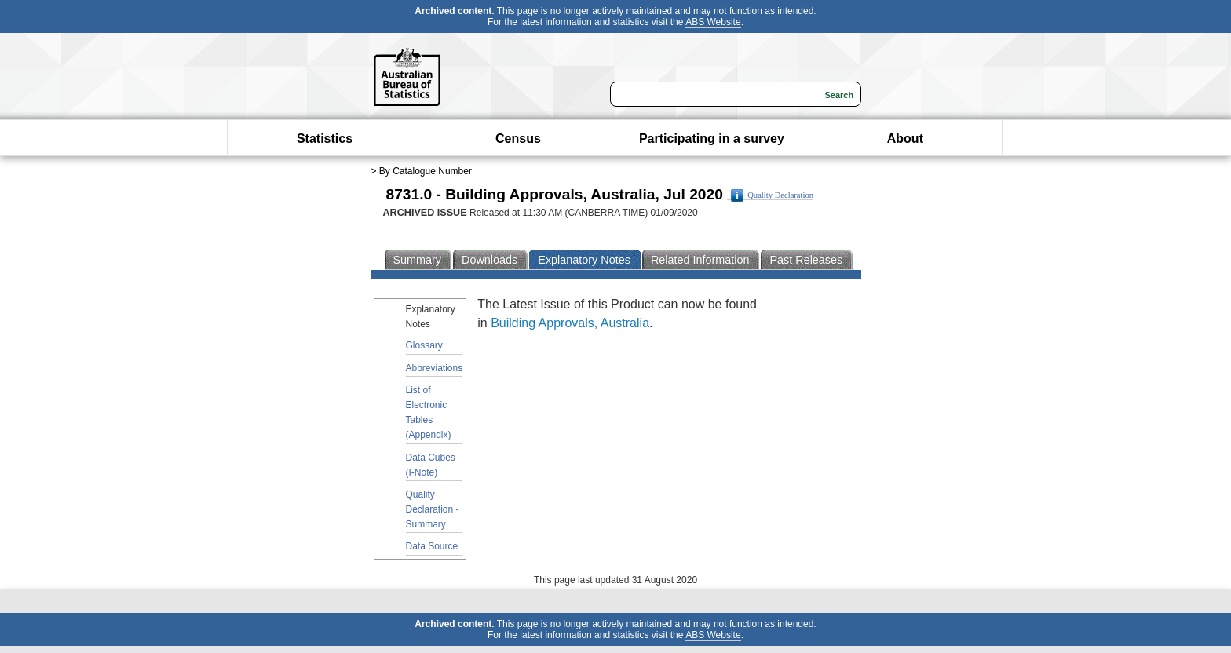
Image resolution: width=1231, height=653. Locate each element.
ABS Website (712, 21)
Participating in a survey (711, 138)
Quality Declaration (772, 195)
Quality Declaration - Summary (432, 509)
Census (518, 138)
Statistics (324, 138)
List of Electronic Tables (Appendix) (428, 413)
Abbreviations (434, 368)
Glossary (424, 345)
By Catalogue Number (425, 171)
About (905, 138)
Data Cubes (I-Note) (430, 465)
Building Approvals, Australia (570, 323)
